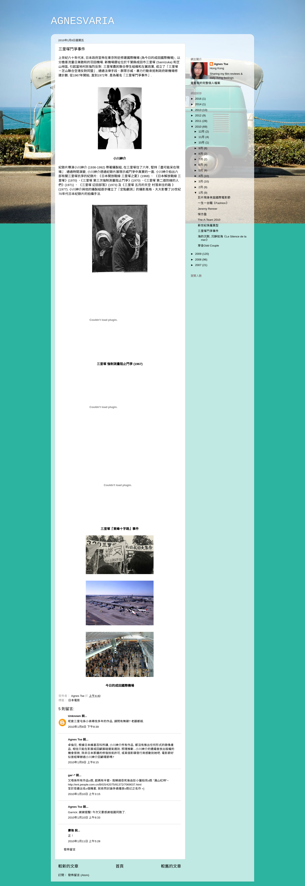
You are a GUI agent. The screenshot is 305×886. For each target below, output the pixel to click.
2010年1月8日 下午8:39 (83, 726)
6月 (201, 164)
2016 (198, 98)
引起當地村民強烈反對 (85, 66)
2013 (198, 110)
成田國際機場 (163, 57)
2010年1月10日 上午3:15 (84, 794)
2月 (201, 187)
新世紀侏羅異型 (208, 225)
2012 (198, 115)
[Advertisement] (215, 43)
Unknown (74, 716)
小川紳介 (80, 167)
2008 (198, 259)
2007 (198, 265)
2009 (198, 253)
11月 (201, 137)
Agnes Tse (75, 739)
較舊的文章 (171, 866)
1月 (201, 192)
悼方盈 (202, 214)
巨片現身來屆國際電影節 (214, 197)
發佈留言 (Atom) (78, 875)
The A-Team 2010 (209, 219)
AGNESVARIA (82, 21)
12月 (201, 131)
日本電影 (74, 700)
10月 (201, 142)
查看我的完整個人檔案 (205, 83)
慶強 (71, 830)
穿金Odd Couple (208, 245)
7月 (201, 159)
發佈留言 (70, 849)
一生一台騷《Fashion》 (213, 203)
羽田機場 (96, 62)
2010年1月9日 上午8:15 (83, 762)
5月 (201, 170)
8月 (201, 153)
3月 (201, 181)
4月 (201, 176)
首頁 (120, 866)
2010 (198, 126)
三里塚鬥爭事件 (136, 75)
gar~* (71, 775)
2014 (198, 104)
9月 (201, 148)
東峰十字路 (121, 528)
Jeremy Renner (207, 208)
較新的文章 (68, 866)
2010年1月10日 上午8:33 (84, 817)
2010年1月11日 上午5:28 (84, 841)
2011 (198, 121)
